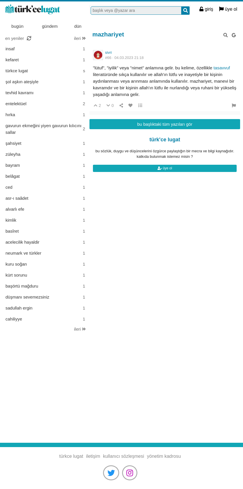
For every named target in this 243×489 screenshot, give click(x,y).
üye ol (228, 9)
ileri (80, 38)
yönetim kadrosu (164, 456)
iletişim (93, 456)
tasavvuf (222, 67)
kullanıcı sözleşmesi (123, 456)
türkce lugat (40, 9)
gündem (49, 26)
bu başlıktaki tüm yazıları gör (164, 124)
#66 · (124, 57)
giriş (206, 9)
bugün (18, 26)
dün (77, 26)
